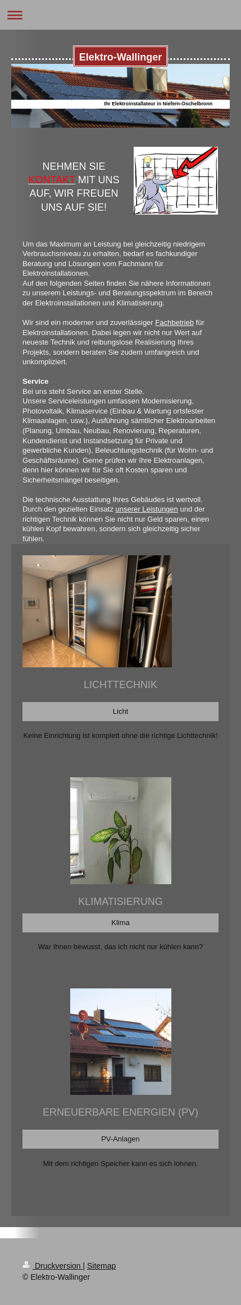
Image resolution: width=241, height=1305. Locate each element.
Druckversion (52, 1265)
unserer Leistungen (147, 509)
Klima (120, 922)
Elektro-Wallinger (120, 57)
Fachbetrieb (174, 322)
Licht (120, 711)
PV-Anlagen (120, 1139)
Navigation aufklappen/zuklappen (120, 15)
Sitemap (101, 1265)
